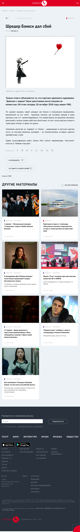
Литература (30, 437)
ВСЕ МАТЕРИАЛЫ (71, 184)
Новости (12, 11)
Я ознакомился (10, 427)
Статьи (5, 450)
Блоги (4, 468)
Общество (72, 437)
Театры (4, 480)
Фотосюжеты (7, 456)
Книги (25, 477)
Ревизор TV (6, 459)
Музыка (57, 437)
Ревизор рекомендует (56, 454)
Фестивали (41, 456)
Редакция (35, 480)
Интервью (6, 453)
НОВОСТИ (71, 18)
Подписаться (58, 422)
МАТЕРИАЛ (17, 219)
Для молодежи (26, 453)
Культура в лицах (9, 472)
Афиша (54, 450)
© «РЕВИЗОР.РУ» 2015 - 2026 (31, 520)
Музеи (45, 437)
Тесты (4, 465)
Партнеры (35, 489)
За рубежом (41, 459)
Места (4, 477)
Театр (5, 437)
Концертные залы (7, 485)
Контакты (35, 493)
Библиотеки (5, 487)
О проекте (35, 477)
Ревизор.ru (14, 31)
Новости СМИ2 (7, 175)
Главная (4, 11)
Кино (16, 437)
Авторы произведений (40, 486)
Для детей (24, 450)
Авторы (34, 483)
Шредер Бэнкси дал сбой (26, 11)
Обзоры (5, 462)
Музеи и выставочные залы (10, 482)
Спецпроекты (42, 453)
